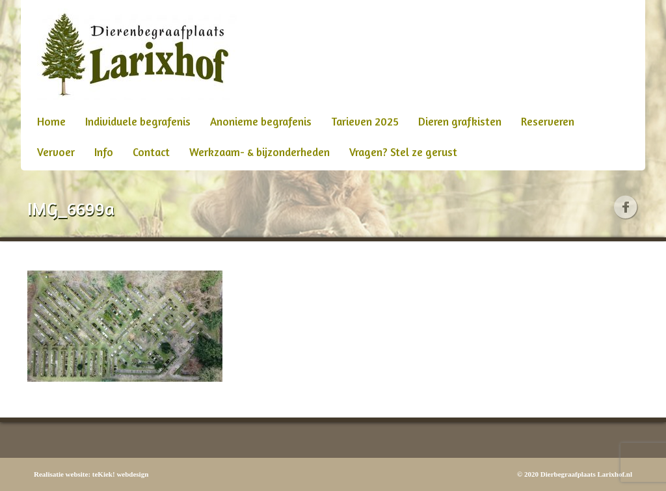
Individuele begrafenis (138, 121)
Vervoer (56, 152)
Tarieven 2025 (365, 121)
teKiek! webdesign (120, 474)
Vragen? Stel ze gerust (403, 152)
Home (51, 121)
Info (103, 152)
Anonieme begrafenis (261, 121)
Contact (151, 152)
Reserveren (547, 121)
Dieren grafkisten (459, 121)
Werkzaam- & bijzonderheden (259, 152)
